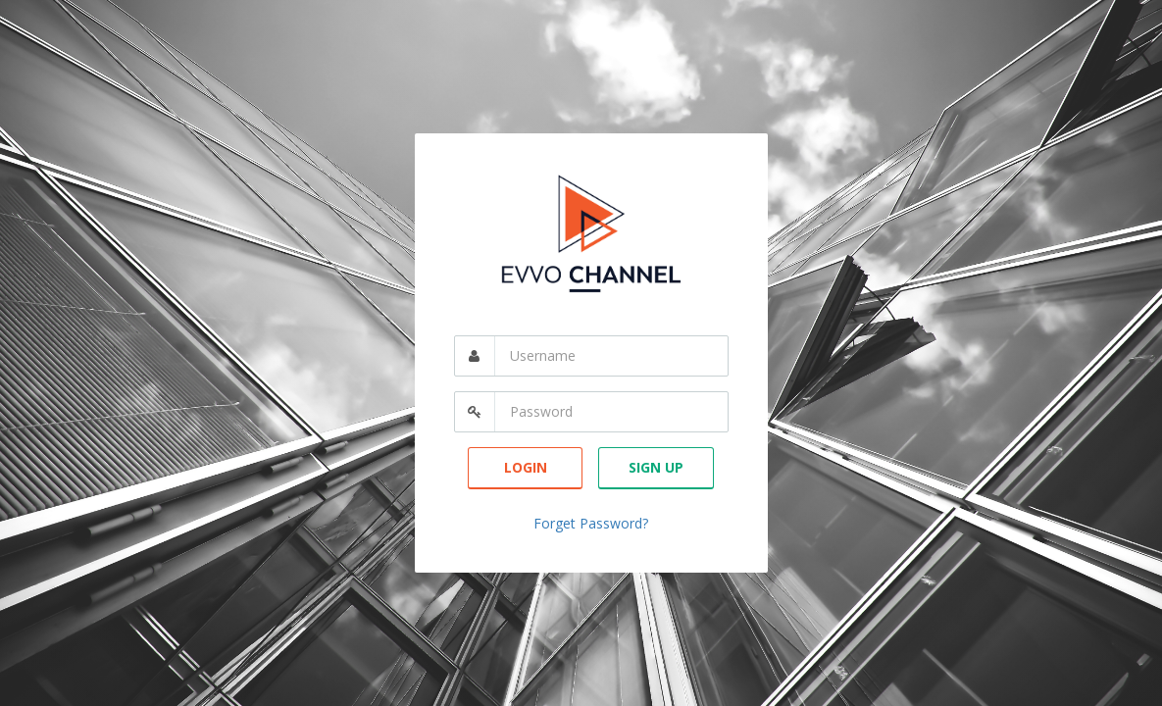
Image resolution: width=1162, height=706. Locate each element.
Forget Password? (590, 523)
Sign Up (656, 467)
